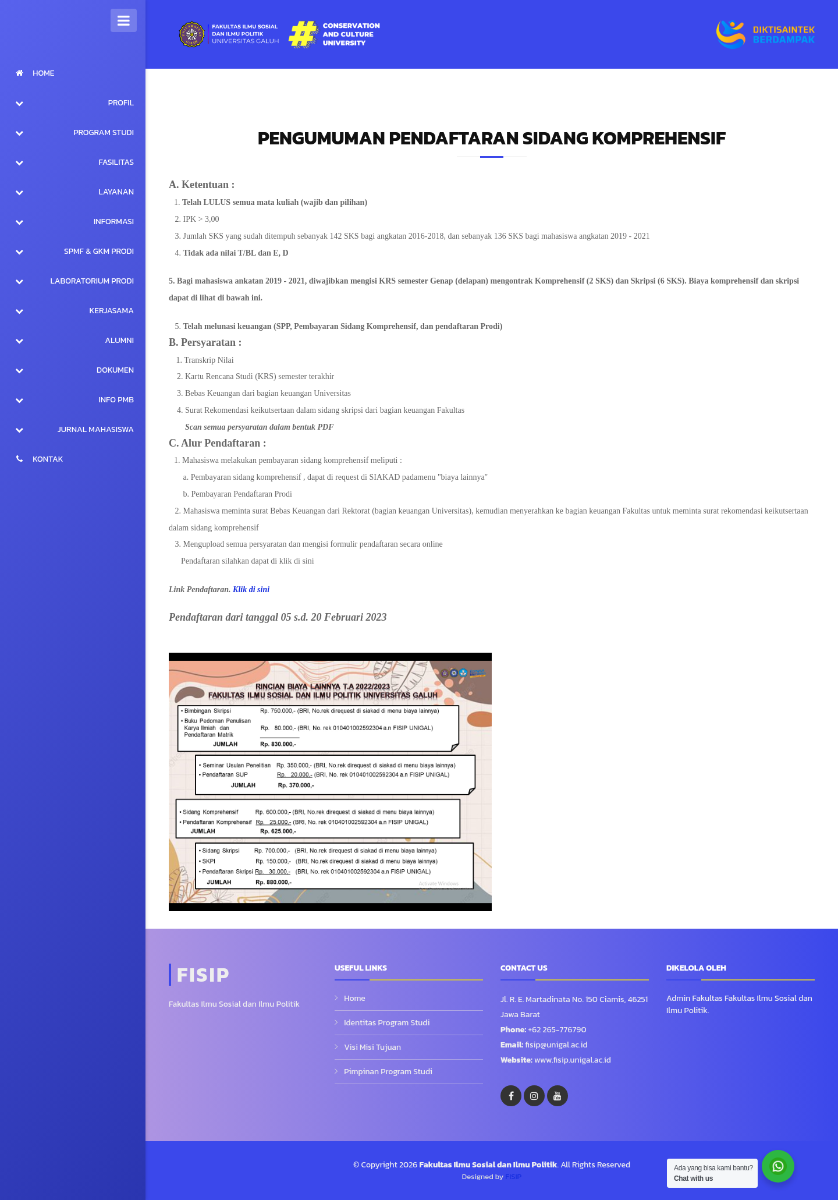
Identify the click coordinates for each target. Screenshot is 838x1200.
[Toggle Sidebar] (124, 20)
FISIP (513, 1176)
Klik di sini (251, 589)
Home (354, 998)
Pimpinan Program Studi (388, 1072)
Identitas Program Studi (386, 1023)
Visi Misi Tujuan (372, 1047)
